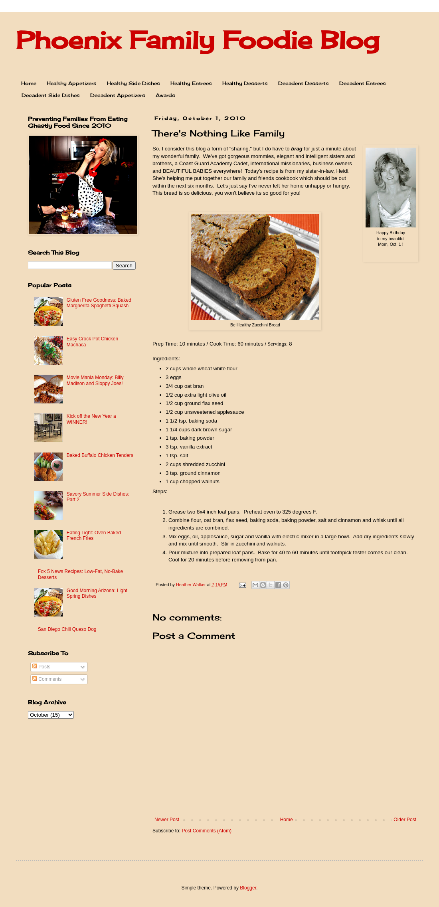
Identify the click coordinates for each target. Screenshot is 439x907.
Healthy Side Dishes (133, 83)
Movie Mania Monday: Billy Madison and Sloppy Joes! (95, 380)
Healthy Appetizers (72, 83)
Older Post (405, 819)
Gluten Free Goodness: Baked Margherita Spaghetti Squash (99, 302)
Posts (41, 667)
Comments (46, 679)
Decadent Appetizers (117, 95)
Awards (165, 95)
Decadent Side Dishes (51, 95)
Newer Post (166, 819)
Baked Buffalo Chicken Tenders (100, 455)
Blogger (248, 888)
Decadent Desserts (303, 83)
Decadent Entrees (362, 83)
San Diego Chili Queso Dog (67, 629)
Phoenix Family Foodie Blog (197, 39)
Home (28, 83)
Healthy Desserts (245, 83)
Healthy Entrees (191, 83)
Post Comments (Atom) (206, 831)
